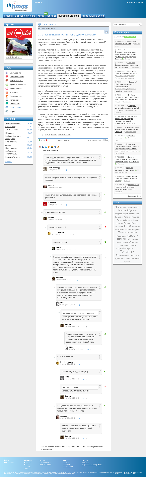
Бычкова (54, 134)
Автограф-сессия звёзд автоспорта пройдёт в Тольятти (127, 108)
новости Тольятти (127, 237)
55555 (62, 303)
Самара (133, 242)
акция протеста (133, 207)
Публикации (119, 37)
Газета (26, 469)
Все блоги (8, 162)
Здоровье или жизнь (18, 85)
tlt (116, 207)
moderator (121, 41)
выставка (67, 134)
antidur (119, 127)
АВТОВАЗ (122, 207)
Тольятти (127, 251)
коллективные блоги (69, 16)
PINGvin (120, 63)
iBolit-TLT (59, 247)
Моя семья (14, 92)
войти (129, 2)
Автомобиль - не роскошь (124, 78)
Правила (66, 465)
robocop (51, 185)
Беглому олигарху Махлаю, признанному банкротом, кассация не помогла (127, 159)
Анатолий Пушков (127, 210)
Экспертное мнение (13, 124)
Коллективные (45, 463)
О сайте (66, 463)
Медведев (136, 226)
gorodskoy (52, 203)
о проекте (38, 2)
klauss (119, 144)
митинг (128, 229)
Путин (119, 242)
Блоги (26, 465)
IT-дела (13, 112)
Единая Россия (131, 223)
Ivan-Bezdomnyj (54, 168)
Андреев (47, 134)
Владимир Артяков (122, 217)
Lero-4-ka (120, 106)
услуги (41, 16)
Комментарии (130, 37)
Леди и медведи (16, 88)
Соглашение (68, 467)
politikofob (66, 140)
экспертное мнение (25, 16)
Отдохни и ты (15, 104)
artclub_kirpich (14, 57)
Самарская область (127, 245)
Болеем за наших (17, 77)
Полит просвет (11, 148)
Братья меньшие (16, 81)
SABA (119, 50)
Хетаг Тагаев (125, 258)
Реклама (85, 463)
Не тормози (14, 100)
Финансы (128, 91)
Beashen (51, 217)
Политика (134, 239)
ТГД (136, 248)
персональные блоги (93, 16)
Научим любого (16, 96)
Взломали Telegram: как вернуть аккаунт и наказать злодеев (126, 65)
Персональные (45, 465)
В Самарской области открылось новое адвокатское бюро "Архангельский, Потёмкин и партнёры (126, 86)
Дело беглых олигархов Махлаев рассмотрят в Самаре (127, 178)
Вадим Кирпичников (131, 214)
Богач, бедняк (15, 73)
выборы (126, 220)
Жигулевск (118, 226)
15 (107, 140)
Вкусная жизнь (11, 142)
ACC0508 (120, 157)
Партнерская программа (92, 465)
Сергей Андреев (124, 248)
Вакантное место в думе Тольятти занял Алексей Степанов (127, 129)
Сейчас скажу (10, 127)
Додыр (8, 145)
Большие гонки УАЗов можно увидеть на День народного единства (126, 73)
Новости (27, 463)
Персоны (27, 467)
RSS (139, 196)
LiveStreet (133, 473)
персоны (51, 16)
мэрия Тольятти (129, 231)
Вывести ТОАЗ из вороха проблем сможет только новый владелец (127, 187)
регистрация (138, 2)
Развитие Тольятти (12, 157)
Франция (61, 134)
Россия (125, 242)
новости (8, 16)
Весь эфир (132, 196)
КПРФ (127, 226)
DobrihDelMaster (58, 232)
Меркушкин (119, 229)
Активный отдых (11, 130)
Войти (6, 460)
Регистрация (9, 462)
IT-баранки (9, 133)
